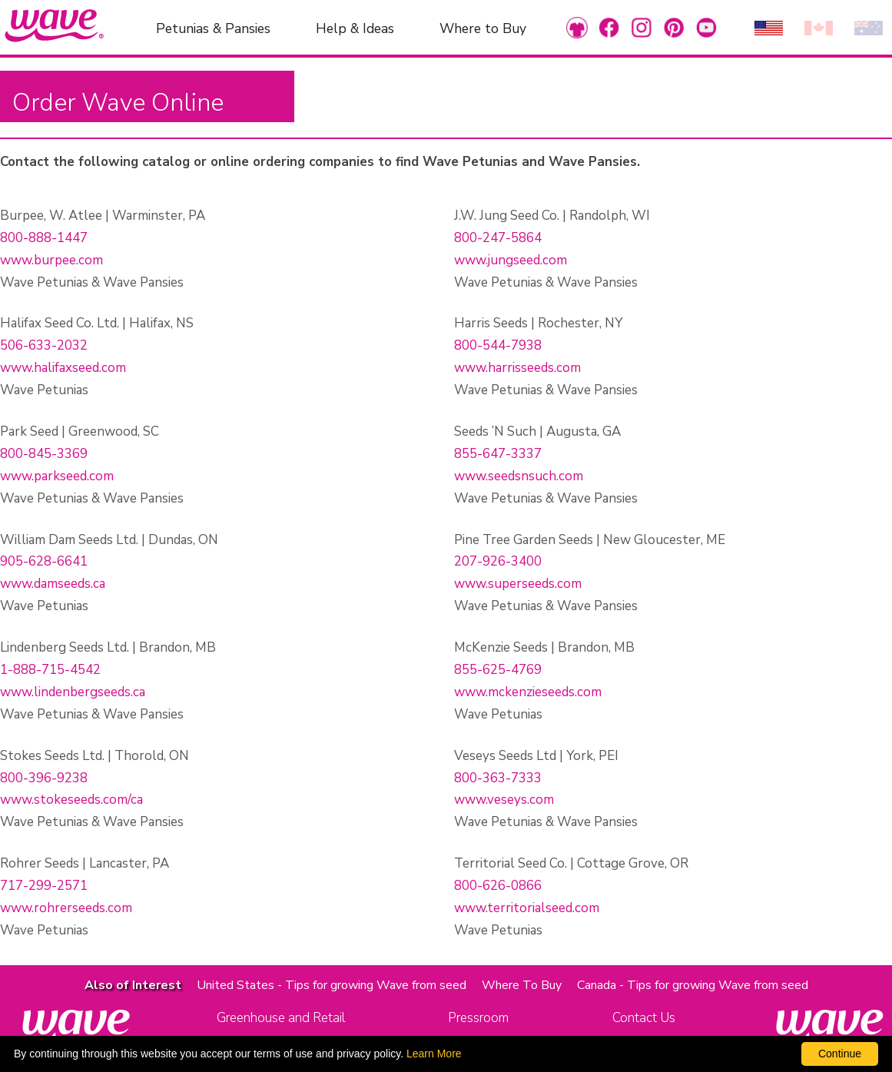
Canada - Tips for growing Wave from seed (692, 985)
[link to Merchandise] (577, 27)
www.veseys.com (504, 799)
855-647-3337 (498, 454)
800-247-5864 (498, 238)
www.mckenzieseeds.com (528, 692)
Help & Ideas (355, 27)
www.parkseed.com (57, 476)
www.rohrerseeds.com (66, 908)
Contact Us (643, 1018)
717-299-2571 (44, 885)
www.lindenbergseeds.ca (72, 692)
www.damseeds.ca (52, 583)
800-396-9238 (44, 778)
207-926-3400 (498, 561)
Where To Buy (522, 985)
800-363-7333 (498, 778)
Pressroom (478, 1018)
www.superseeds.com (518, 583)
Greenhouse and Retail (281, 1018)
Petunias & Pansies (213, 27)
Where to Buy (482, 27)
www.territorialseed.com (526, 908)
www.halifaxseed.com (63, 368)
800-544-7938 (498, 345)
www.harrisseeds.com (517, 368)
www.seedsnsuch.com (518, 476)
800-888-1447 (44, 238)
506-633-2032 (44, 345)
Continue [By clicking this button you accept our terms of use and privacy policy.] (839, 1053)
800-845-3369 (44, 454)
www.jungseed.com (510, 260)
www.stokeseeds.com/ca (71, 799)
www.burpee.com (51, 260)
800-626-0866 (498, 885)
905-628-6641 (44, 561)
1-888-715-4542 (50, 670)
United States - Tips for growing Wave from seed (331, 985)
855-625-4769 (498, 670)
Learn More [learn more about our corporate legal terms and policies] (434, 1053)
